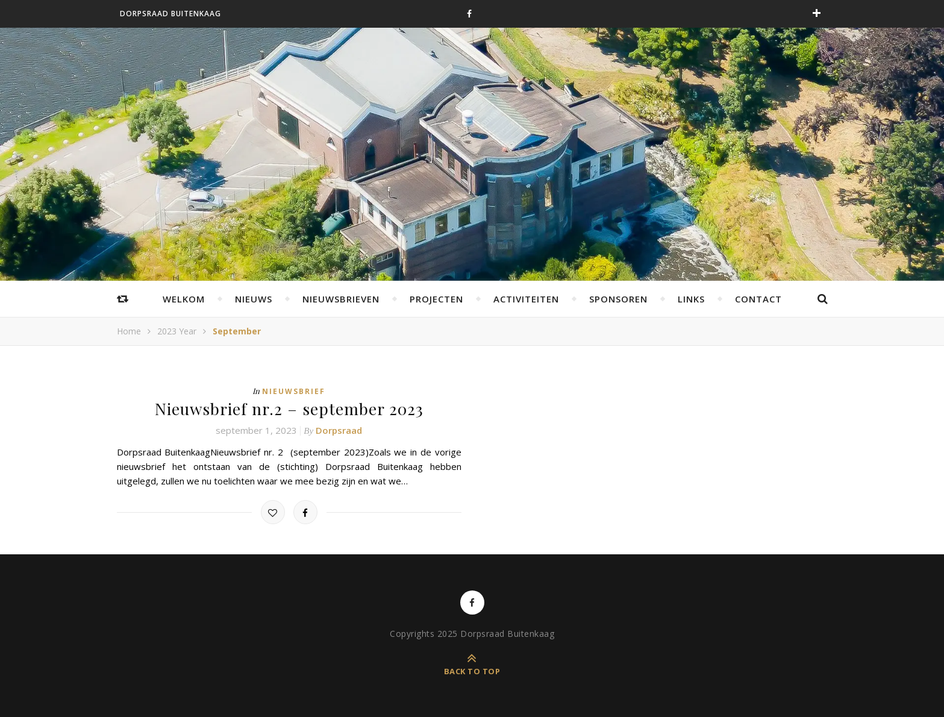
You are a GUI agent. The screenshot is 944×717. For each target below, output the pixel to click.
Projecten (436, 299)
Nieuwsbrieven (341, 299)
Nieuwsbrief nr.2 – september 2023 (289, 408)
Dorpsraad (339, 430)
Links (691, 299)
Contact (758, 299)
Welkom (184, 299)
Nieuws (253, 299)
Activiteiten (526, 299)
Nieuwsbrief (293, 391)
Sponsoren (618, 299)
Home (129, 331)
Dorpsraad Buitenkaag (170, 13)
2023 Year (176, 331)
